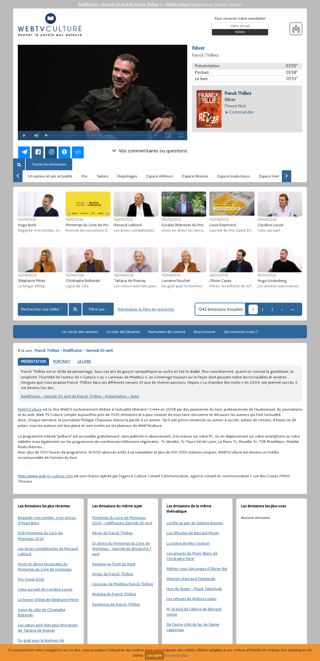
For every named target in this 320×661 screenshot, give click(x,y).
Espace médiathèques (278, 176)
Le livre (235, 4)
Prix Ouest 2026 (31, 579)
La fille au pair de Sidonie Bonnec (195, 522)
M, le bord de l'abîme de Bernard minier (194, 612)
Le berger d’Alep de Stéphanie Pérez (48, 599)
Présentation (202, 4)
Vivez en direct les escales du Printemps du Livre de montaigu (45, 566)
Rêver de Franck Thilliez (112, 532)
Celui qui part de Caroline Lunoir (45, 589)
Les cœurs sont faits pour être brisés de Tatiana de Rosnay (48, 628)
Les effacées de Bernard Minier (193, 532)
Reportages (127, 176)
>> (292, 309)
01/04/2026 (171, 275)
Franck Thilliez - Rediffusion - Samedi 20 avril (74, 350)
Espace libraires (195, 176)
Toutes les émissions (49, 164)
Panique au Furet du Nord (113, 563)
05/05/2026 (171, 219)
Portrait (221, 4)
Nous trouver (204, 331)
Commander (241, 112)
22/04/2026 (27, 275)
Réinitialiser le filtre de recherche (146, 309)
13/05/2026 (27, 219)
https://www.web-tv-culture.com (46, 476)
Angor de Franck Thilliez (112, 573)
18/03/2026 (267, 275)
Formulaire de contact (166, 331)
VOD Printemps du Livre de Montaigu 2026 (40, 535)
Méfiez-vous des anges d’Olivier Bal (197, 568)
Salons (102, 176)
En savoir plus (176, 655)
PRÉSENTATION (33, 361)
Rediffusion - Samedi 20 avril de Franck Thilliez (118, 4)
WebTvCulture (177, 4)
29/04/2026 (267, 219)
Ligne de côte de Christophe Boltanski (41, 612)
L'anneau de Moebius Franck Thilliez (122, 584)
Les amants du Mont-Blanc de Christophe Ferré (192, 556)
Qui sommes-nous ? (241, 331)
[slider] (97, 135)
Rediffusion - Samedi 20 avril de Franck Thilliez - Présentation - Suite (80, 396)
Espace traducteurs (234, 176)
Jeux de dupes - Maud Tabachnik (194, 588)
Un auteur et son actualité (50, 176)
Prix (85, 176)
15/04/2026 (75, 275)
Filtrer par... (98, 309)
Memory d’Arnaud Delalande (191, 578)
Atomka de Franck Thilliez (114, 594)
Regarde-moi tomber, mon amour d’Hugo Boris (47, 520)
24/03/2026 (218, 275)
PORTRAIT (61, 361)
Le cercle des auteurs (80, 331)
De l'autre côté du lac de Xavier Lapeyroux (193, 627)
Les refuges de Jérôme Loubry (192, 598)
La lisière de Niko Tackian (188, 543)
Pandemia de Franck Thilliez (116, 604)
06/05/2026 (123, 219)
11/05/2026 (74, 219)
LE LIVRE (84, 361)
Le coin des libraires (123, 331)
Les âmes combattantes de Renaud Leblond (48, 551)
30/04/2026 (219, 219)
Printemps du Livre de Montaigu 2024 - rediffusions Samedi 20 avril (122, 520)
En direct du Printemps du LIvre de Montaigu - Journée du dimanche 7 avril (122, 548)
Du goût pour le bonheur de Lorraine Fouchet (41, 643)
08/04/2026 (123, 275)
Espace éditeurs (159, 176)
